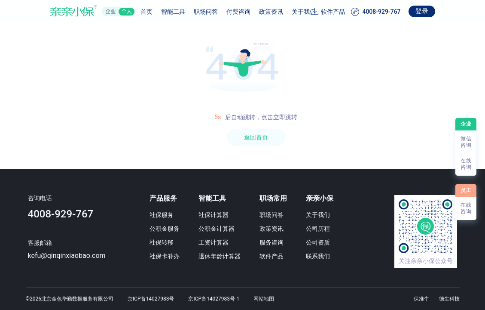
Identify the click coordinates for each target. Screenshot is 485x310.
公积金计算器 (221, 229)
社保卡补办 (166, 256)
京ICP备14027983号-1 (213, 299)
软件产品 (354, 11)
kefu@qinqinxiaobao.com (64, 255)
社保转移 (163, 242)
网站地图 (263, 299)
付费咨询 (217, 11)
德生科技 (449, 299)
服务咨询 (279, 242)
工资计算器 (218, 242)
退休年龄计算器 (224, 256)
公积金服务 (166, 229)
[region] (242, 167)
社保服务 (163, 215)
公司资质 (329, 242)
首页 (125, 11)
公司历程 (329, 229)
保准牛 (421, 299)
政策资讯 (250, 11)
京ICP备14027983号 (151, 299)
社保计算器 (218, 215)
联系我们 (329, 256)
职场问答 (185, 11)
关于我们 (283, 11)
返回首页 (256, 137)
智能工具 (152, 11)
